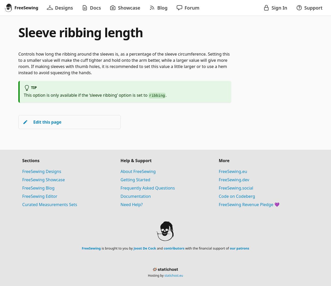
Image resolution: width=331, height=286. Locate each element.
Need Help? (132, 204)
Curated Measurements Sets (49, 204)
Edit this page (42, 122)
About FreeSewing (138, 171)
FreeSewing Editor (39, 196)
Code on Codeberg (237, 196)
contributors (174, 248)
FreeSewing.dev (234, 180)
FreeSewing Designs (41, 171)
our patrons (239, 248)
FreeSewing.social (236, 188)
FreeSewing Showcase (43, 180)
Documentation (136, 196)
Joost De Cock (145, 248)
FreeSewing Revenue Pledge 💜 (249, 204)
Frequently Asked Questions (148, 188)
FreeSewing (91, 248)
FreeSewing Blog (38, 188)
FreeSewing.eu (233, 171)
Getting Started (135, 180)
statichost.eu (173, 275)
